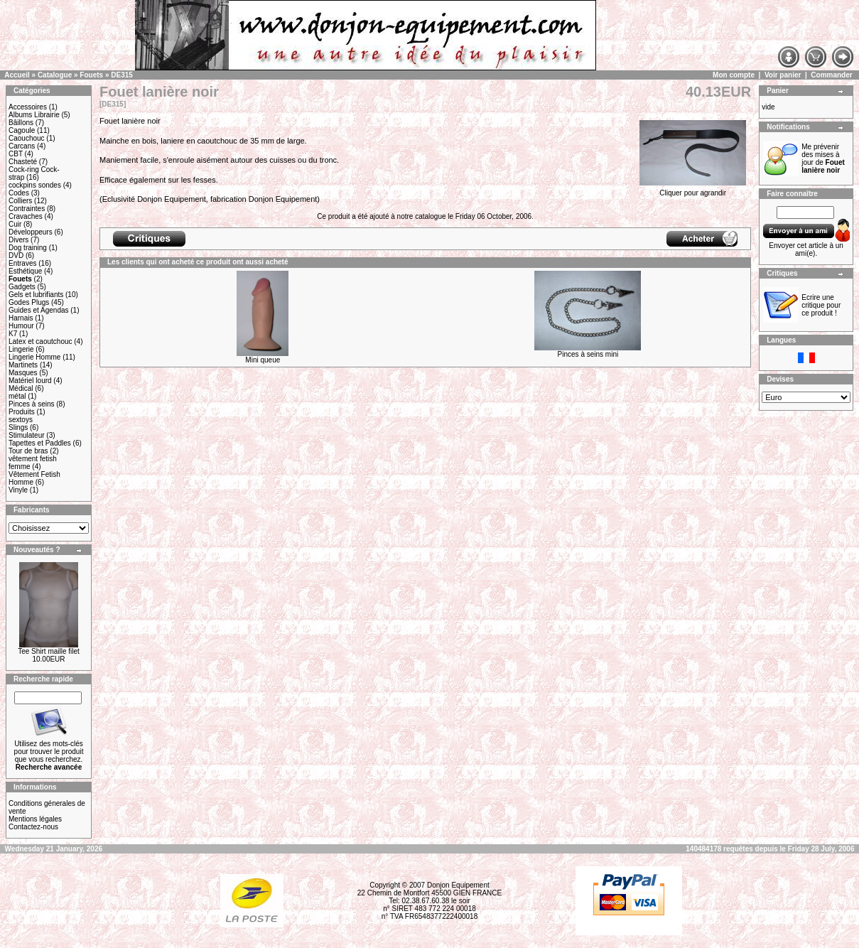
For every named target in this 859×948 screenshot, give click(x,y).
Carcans (22, 146)
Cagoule (22, 130)
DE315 (122, 75)
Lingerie (21, 349)
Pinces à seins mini (588, 354)
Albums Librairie (34, 115)
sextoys (21, 420)
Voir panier (783, 75)
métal (17, 396)
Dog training (28, 248)
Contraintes (27, 208)
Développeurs (31, 232)
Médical (21, 388)
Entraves (22, 263)
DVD (16, 255)
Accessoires (28, 107)
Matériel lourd (30, 380)
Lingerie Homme (34, 357)
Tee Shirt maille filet (49, 651)
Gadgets (22, 287)
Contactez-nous (33, 827)
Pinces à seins (31, 404)
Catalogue (55, 75)
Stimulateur (27, 435)
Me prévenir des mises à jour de (823, 158)
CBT (16, 154)
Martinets (23, 365)
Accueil (17, 75)
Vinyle (18, 490)
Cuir (15, 224)
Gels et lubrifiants (36, 294)
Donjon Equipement (458, 885)
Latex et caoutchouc (40, 341)
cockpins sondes (35, 185)
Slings (18, 427)
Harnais (21, 318)
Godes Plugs (29, 302)
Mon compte (734, 75)
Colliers (20, 201)
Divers (18, 240)
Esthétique (25, 271)
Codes (19, 193)
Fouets (91, 75)
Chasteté (23, 162)
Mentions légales (35, 819)
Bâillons (21, 122)
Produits (22, 412)
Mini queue (262, 360)
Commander (831, 75)
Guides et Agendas (39, 310)
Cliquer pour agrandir (692, 190)
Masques (23, 373)
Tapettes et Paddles (40, 443)
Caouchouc (27, 138)
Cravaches (26, 216)
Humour (21, 326)
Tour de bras (28, 451)
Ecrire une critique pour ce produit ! (821, 305)
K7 (13, 334)
